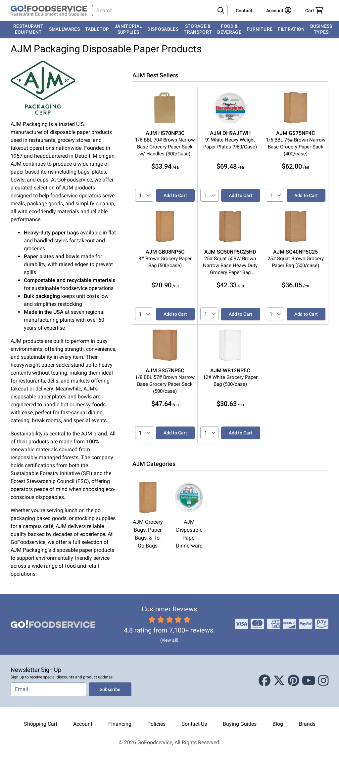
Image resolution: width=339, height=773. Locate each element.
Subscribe (110, 689)
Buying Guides (240, 724)
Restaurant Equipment (28, 29)
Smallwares (64, 29)
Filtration (291, 29)
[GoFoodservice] (49, 11)
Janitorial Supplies (128, 29)
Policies (156, 724)
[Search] (154, 10)
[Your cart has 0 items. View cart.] (314, 10)
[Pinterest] (293, 680)
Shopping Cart (40, 724)
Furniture (259, 29)
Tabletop (97, 29)
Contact (244, 10)
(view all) (169, 640)
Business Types (321, 29)
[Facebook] (264, 680)
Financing (119, 724)
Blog (277, 724)
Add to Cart (175, 195)
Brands (307, 724)
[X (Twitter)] (279, 680)
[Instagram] (323, 680)
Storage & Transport (198, 29)
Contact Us (194, 724)
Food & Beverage (229, 29)
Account (82, 724)
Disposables (162, 29)
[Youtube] (308, 680)
